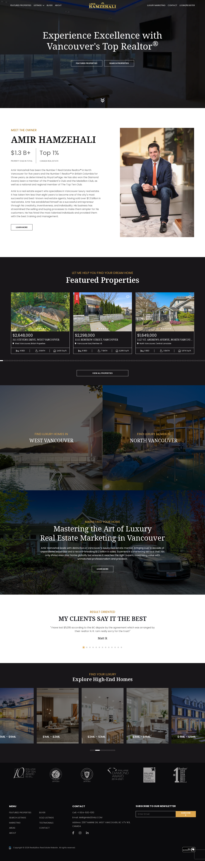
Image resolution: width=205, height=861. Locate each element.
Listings (38, 5)
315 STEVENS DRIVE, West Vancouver (36, 339)
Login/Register (187, 5)
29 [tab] (138, 360)
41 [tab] (199, 360)
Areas (12, 827)
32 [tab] (153, 360)
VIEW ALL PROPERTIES (102, 373)
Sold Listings (46, 817)
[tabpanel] (40, 323)
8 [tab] (31, 360)
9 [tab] (36, 360)
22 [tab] (102, 360)
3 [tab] (6, 360)
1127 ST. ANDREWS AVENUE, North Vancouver (165, 339)
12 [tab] (51, 360)
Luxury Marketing (156, 5)
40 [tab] (194, 360)
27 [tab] (128, 360)
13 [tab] (57, 360)
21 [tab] (97, 360)
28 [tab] (133, 360)
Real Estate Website (49, 847)
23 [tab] (107, 360)
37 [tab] (179, 360)
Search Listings (17, 817)
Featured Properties (20, 5)
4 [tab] (11, 360)
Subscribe (185, 814)
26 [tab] (123, 360)
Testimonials (46, 822)
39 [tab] (189, 360)
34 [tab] (163, 360)
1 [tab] (83, 647)
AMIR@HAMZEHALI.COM (90, 817)
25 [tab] (118, 360)
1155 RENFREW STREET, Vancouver (96, 339)
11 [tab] (46, 360)
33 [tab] (158, 360)
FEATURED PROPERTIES (86, 63)
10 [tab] (41, 360)
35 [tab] (169, 360)
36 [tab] (174, 360)
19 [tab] (87, 360)
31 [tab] (148, 360)
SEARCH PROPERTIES (119, 63)
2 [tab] (86, 647)
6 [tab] (21, 360)
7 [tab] (26, 360)
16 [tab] (72, 360)
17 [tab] (77, 360)
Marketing (15, 822)
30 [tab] (143, 360)
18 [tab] (82, 360)
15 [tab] (67, 360)
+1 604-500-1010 (85, 812)
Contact (172, 5)
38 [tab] (184, 360)
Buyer (50, 5)
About (58, 5)
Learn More (22, 227)
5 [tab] (16, 360)
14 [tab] (62, 360)
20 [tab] (92, 360)
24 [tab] (113, 360)
